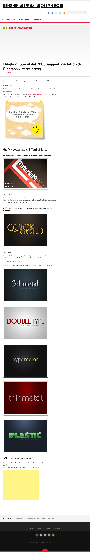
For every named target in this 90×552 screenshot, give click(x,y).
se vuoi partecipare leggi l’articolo (38, 95)
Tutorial (29, 28)
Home (4, 518)
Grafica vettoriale (22, 28)
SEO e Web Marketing (8, 19)
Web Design (37, 19)
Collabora (57, 529)
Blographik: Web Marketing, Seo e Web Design (33, 5)
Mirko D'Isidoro (9, 72)
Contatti (48, 529)
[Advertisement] (45, 46)
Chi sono (39, 529)
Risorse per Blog (24, 19)
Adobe (10, 28)
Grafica (14, 28)
